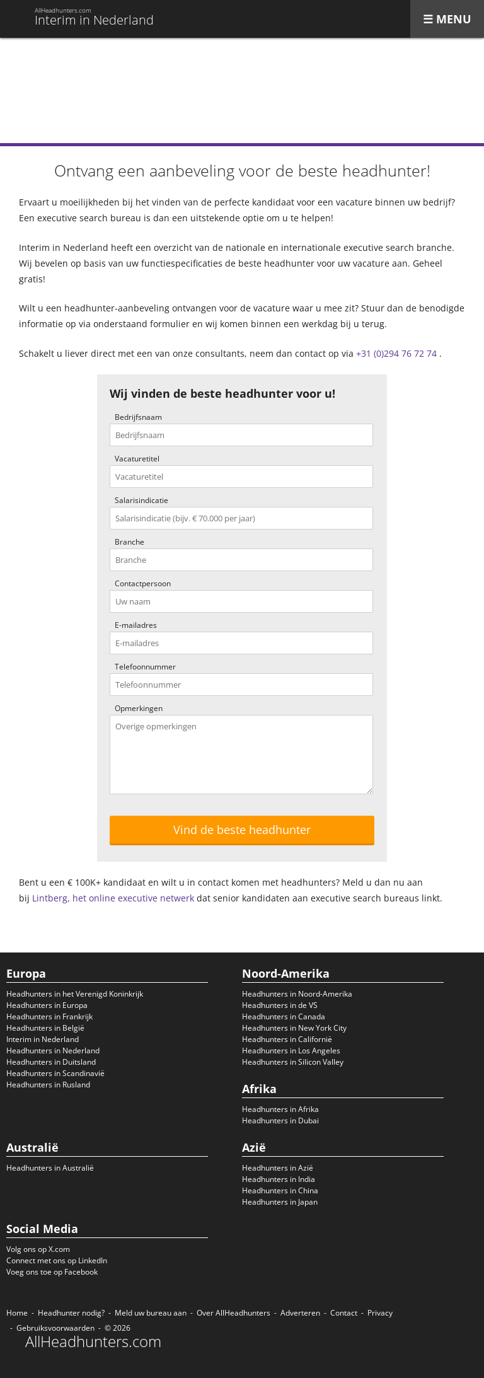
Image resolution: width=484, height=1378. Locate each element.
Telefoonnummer (145, 666)
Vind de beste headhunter (242, 829)
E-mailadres (136, 625)
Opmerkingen (139, 708)
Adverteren (300, 1312)
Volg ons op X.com (38, 1249)
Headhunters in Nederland (53, 1050)
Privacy (380, 1312)
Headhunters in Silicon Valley (292, 1062)
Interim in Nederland (42, 1039)
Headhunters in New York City (294, 1027)
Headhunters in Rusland (48, 1084)
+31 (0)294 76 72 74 (396, 353)
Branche (129, 541)
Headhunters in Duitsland (51, 1062)
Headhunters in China (280, 1190)
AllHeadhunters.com (93, 1341)
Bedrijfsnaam (138, 417)
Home (17, 1312)
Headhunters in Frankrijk (49, 1016)
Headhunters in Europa (47, 1005)
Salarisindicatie (141, 500)
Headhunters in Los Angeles (291, 1050)
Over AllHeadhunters (233, 1312)
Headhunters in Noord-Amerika (297, 993)
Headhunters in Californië (287, 1039)
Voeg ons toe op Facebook (52, 1271)
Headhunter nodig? (71, 1312)
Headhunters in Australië (50, 1167)
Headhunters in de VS (280, 1005)
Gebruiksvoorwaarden (55, 1328)
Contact (343, 1312)
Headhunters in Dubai (280, 1120)
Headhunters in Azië (277, 1167)
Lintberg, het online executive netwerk (113, 898)
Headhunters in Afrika (280, 1109)
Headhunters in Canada (283, 1016)
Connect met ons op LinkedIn (56, 1260)
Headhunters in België (45, 1027)
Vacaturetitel (137, 458)
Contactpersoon (143, 583)
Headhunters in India (278, 1179)
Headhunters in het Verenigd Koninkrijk (74, 993)
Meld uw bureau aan (151, 1312)
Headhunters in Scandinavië (55, 1073)
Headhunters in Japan (280, 1201)
